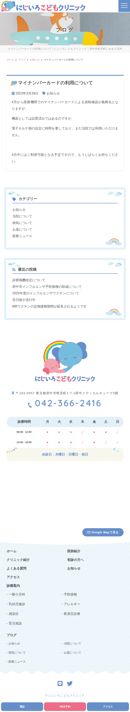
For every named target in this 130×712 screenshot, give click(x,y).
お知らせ (53, 93)
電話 (22, 706)
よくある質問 (16, 568)
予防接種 (70, 594)
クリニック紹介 (18, 560)
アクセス (108, 706)
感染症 (14, 613)
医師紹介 (73, 551)
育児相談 (15, 623)
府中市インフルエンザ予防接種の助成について (47, 286)
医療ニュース (22, 236)
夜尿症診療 (72, 613)
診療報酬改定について (28, 280)
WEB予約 (65, 706)
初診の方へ (75, 560)
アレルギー (72, 604)
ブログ (12, 635)
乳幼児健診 (17, 604)
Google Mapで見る (103, 532)
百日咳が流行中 (23, 300)
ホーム (12, 551)
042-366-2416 (65, 403)
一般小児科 (17, 594)
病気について (22, 223)
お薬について (22, 229)
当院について (22, 216)
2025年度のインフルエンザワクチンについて (45, 293)
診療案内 (13, 585)
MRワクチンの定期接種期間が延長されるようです (49, 306)
